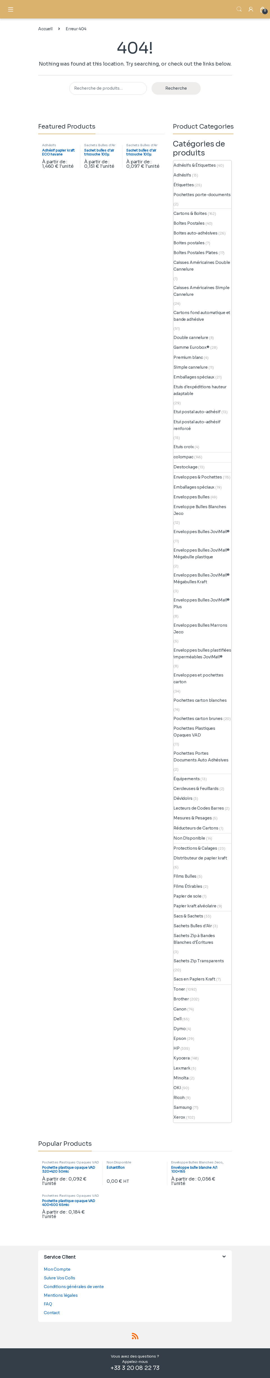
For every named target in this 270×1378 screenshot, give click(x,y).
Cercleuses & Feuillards (196, 788)
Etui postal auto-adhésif (197, 411)
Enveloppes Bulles (191, 496)
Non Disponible (189, 838)
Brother (181, 998)
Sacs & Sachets (188, 916)
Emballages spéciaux (193, 377)
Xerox (179, 1117)
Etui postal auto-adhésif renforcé (197, 425)
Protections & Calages (195, 848)
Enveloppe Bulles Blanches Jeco (199, 510)
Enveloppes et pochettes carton (198, 678)
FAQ (48, 1304)
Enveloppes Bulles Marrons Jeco (200, 629)
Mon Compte (57, 1269)
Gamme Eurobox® (191, 347)
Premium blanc (188, 357)
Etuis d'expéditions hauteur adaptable (199, 390)
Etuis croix (183, 446)
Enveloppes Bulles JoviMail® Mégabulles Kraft (201, 578)
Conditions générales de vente (74, 1286)
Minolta (181, 1077)
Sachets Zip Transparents (198, 960)
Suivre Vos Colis (59, 1278)
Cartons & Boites (190, 213)
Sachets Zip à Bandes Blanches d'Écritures (194, 939)
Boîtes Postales (189, 223)
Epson (179, 1038)
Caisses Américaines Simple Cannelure (201, 291)
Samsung (182, 1107)
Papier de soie (187, 896)
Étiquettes (183, 184)
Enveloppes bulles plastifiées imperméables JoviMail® (202, 653)
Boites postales (189, 242)
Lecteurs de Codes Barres (198, 808)
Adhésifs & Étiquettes (194, 165)
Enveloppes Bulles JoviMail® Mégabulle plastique (201, 553)
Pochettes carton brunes (198, 718)
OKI (177, 1087)
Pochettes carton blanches (200, 700)
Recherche (176, 88)
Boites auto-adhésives (195, 233)
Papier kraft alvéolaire (194, 905)
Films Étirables (187, 886)
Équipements (186, 778)
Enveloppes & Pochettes (197, 477)
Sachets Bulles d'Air (99, 145)
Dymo (179, 1028)
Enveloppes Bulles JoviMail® (201, 531)
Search (239, 9)
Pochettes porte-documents (202, 194)
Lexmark (181, 1068)
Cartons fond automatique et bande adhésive (201, 316)
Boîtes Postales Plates (195, 252)
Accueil (45, 28)
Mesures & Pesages (192, 818)
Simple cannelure (190, 367)
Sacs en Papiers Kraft (194, 979)
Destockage (185, 467)
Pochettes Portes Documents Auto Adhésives (200, 757)
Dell (177, 1018)
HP (176, 1048)
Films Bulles (184, 876)
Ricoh (179, 1097)
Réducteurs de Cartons (195, 828)
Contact (52, 1312)
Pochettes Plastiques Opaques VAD (194, 732)
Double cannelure (190, 337)
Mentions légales (61, 1295)
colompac (183, 456)
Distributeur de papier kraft (200, 858)
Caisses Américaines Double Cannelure (201, 266)
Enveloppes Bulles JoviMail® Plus (201, 603)
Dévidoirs (183, 798)
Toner (179, 989)
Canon (179, 1009)
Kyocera (181, 1058)
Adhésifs (49, 145)
